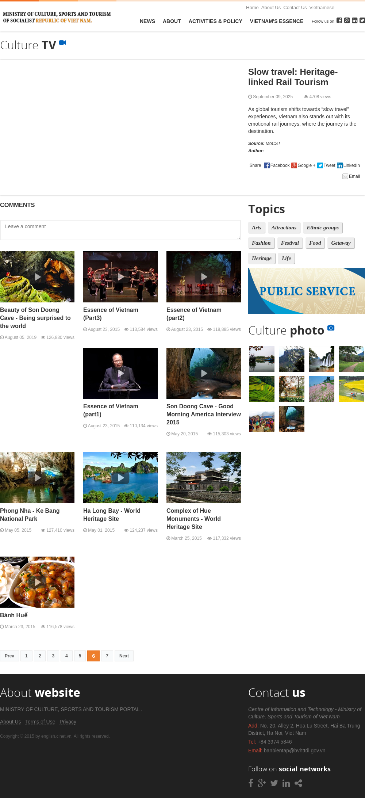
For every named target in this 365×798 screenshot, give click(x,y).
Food (315, 243)
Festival (290, 243)
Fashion (261, 243)
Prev (9, 655)
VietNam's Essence (276, 21)
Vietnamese (322, 7)
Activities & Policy (215, 21)
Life (286, 258)
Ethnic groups (323, 227)
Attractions (284, 227)
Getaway (340, 243)
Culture (291, 330)
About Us (271, 7)
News (147, 21)
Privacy (67, 722)
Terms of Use (40, 722)
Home (252, 7)
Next (124, 655)
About (172, 21)
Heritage (262, 258)
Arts (256, 227)
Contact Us (295, 7)
